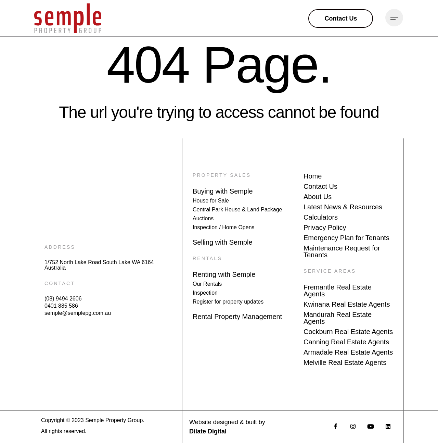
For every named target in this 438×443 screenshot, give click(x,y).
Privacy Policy (325, 227)
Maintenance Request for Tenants (342, 251)
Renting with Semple (224, 274)
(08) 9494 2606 (63, 299)
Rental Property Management (237, 316)
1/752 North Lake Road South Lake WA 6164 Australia (99, 265)
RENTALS (207, 258)
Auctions (203, 218)
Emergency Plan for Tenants (346, 237)
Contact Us (320, 186)
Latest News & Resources (343, 207)
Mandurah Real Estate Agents (338, 318)
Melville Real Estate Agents (345, 362)
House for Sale (211, 201)
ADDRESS (59, 247)
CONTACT (59, 283)
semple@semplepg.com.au (77, 313)
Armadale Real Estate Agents (348, 352)
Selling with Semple (223, 242)
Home (313, 176)
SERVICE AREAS (330, 271)
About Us (318, 196)
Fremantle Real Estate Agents (338, 290)
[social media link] (335, 426)
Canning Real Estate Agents (346, 342)
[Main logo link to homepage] (67, 18)
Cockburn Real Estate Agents (348, 331)
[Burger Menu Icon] (394, 18)
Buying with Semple (223, 191)
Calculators (321, 217)
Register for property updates (228, 302)
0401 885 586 (61, 306)
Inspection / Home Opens (224, 227)
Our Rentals (207, 284)
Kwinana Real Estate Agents (347, 304)
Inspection (205, 293)
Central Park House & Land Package (237, 209)
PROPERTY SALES (222, 175)
